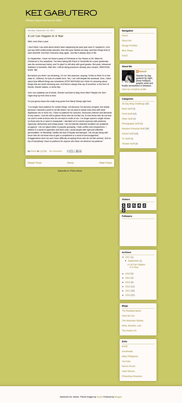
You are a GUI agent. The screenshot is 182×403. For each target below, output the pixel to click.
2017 (128, 257)
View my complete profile (134, 89)
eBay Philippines (130, 356)
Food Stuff (127, 113)
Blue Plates (127, 50)
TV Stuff (126, 138)
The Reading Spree (131, 310)
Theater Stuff (128, 143)
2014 (128, 278)
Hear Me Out (128, 316)
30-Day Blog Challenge (133, 103)
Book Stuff (127, 108)
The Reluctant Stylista (132, 320)
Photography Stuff (130, 123)
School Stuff (128, 133)
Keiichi (143, 71)
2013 (128, 282)
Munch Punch (128, 366)
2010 (128, 295)
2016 (128, 273)
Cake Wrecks (128, 371)
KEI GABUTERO (61, 12)
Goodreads (127, 351)
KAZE (125, 55)
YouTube (126, 361)
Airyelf (99, 397)
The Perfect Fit (129, 330)
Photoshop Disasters (132, 376)
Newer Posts (35, 162)
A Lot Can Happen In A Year (45, 36)
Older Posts (105, 162)
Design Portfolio (129, 45)
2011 (128, 290)
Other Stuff (127, 118)
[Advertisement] (131, 171)
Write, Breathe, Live (131, 325)
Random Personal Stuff (133, 128)
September (133, 261)
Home (70, 162)
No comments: (56, 151)
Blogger (118, 397)
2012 (128, 286)
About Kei (126, 40)
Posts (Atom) (76, 171)
